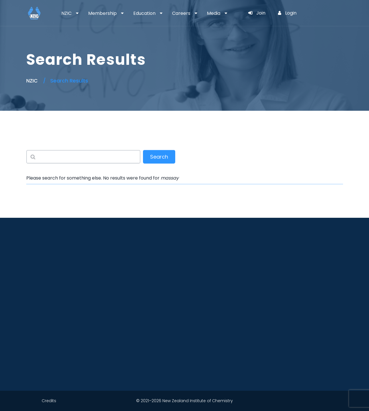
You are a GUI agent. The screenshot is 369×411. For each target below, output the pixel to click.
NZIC (66, 13)
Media (213, 13)
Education (144, 13)
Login (287, 13)
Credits (49, 401)
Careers (181, 13)
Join (256, 13)
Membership (102, 13)
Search (159, 157)
